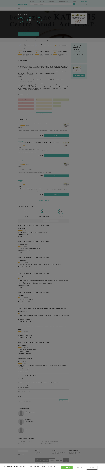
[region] (52, 467)
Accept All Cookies (66, 468)
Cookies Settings (92, 468)
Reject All (79, 468)
